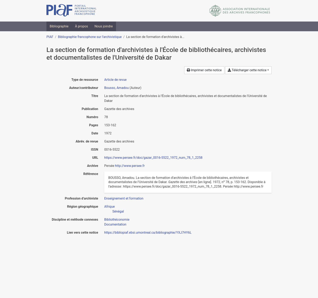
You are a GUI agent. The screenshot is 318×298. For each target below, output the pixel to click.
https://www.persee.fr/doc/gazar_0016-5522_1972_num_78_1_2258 (153, 158)
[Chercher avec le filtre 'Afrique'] (109, 206)
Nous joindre (104, 26)
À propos (81, 26)
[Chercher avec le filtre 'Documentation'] (115, 224)
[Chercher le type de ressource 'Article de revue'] (115, 80)
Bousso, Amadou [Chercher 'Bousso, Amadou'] (116, 88)
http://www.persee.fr (130, 166)
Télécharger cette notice (247, 70)
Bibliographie (59, 26)
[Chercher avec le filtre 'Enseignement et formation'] (123, 198)
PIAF (49, 37)
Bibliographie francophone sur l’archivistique (89, 37)
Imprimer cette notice (204, 70)
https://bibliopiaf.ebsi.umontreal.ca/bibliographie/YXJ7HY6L (147, 232)
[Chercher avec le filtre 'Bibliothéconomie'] (116, 219)
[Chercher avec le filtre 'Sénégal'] (118, 211)
